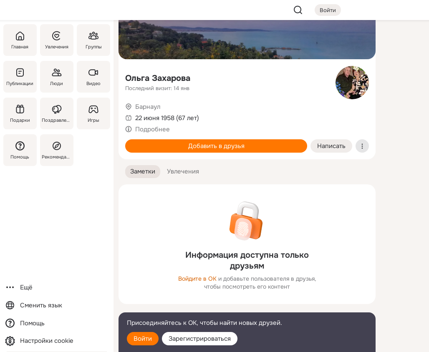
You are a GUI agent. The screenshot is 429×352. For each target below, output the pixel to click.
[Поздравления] (56, 113)
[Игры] (93, 113)
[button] (142, 171)
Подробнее (152, 129)
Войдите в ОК (197, 278)
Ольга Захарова (157, 78)
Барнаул (147, 107)
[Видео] (93, 76)
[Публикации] (20, 76)
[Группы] (93, 40)
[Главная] (20, 40)
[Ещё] (57, 288)
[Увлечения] (56, 40)
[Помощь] (20, 150)
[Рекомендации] (56, 150)
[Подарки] (20, 113)
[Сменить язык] (57, 305)
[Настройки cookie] (57, 341)
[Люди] (56, 76)
